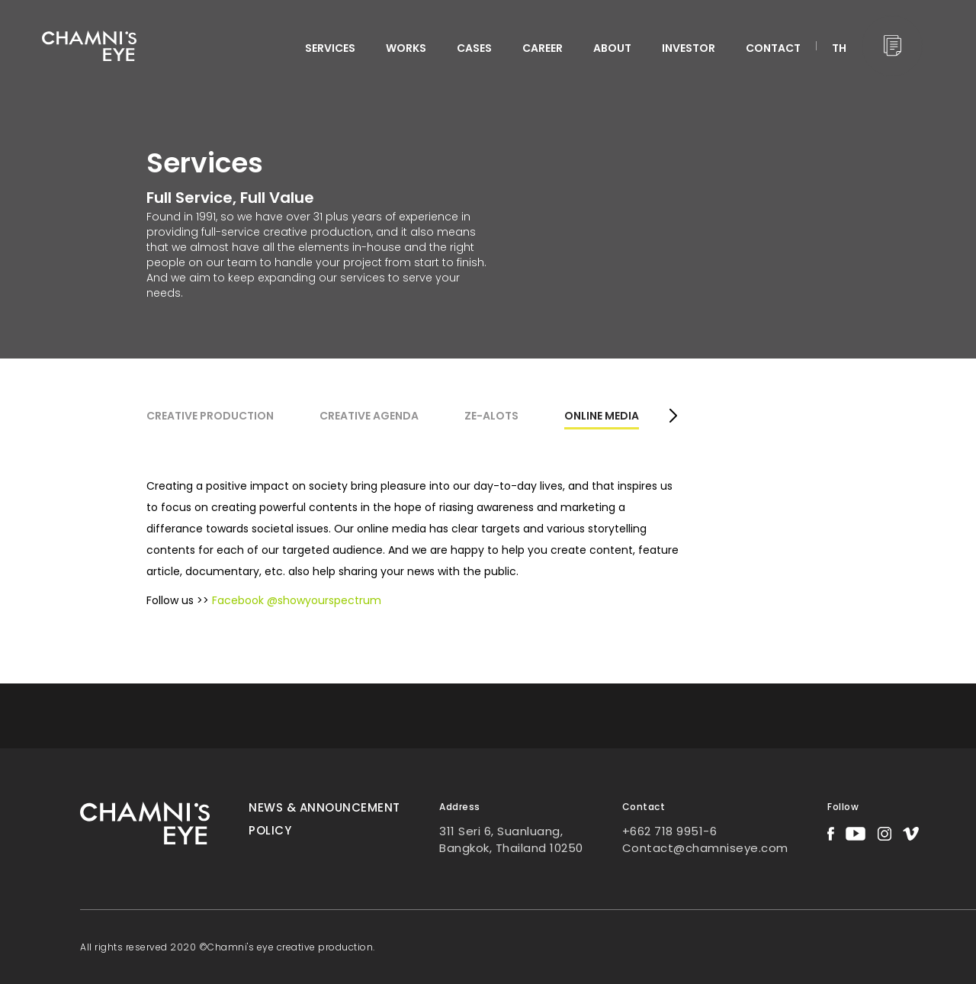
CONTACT (773, 48)
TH (839, 48)
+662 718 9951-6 (670, 831)
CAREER (542, 48)
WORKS (406, 48)
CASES (474, 48)
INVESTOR (688, 48)
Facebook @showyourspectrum (296, 600)
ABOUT (612, 48)
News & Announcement (324, 807)
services (330, 48)
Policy (270, 830)
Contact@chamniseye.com (705, 848)
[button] (673, 417)
